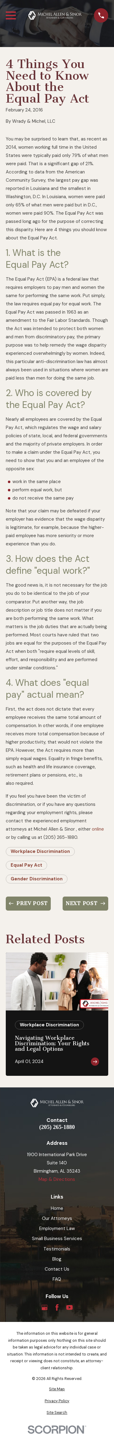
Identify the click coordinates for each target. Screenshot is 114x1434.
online (98, 829)
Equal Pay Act (26, 865)
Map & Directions (57, 1179)
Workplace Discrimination (40, 851)
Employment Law (57, 1228)
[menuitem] (57, 1389)
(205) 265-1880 (57, 1127)
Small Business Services (57, 1239)
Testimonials (56, 1249)
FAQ (57, 1279)
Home (57, 1208)
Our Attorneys (57, 1218)
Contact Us (57, 1269)
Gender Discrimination (37, 879)
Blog (56, 1259)
